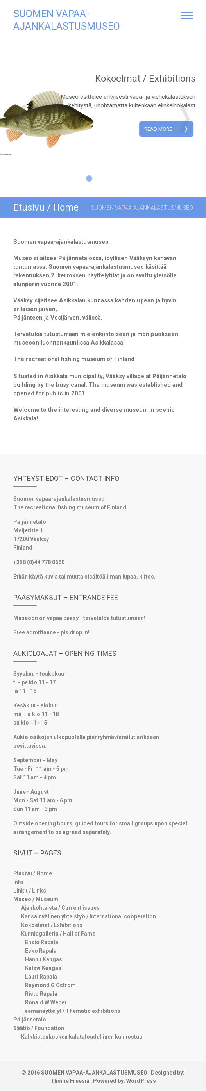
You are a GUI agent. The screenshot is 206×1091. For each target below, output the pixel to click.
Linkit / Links (29, 890)
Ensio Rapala (41, 942)
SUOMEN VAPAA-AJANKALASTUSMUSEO (66, 20)
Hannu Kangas (43, 959)
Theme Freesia (70, 1081)
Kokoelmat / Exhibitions (150, 78)
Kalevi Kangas (43, 968)
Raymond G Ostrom (50, 985)
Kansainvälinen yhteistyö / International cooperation (88, 916)
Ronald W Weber (46, 1002)
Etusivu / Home (32, 873)
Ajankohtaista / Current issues (60, 908)
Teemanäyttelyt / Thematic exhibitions (70, 1011)
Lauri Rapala (41, 976)
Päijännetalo (29, 1019)
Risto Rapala (41, 994)
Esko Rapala (41, 951)
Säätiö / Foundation (38, 1028)
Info (18, 882)
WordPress (141, 1081)
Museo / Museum (35, 899)
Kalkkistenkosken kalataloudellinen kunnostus (81, 1037)
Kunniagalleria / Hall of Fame (58, 933)
